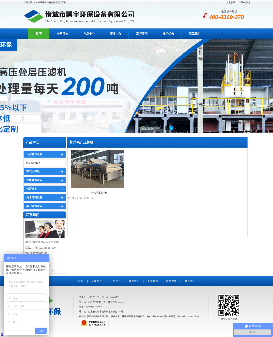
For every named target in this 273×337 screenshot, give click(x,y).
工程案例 (142, 33)
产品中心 (243, 2)
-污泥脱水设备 (33, 162)
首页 (80, 281)
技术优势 (168, 33)
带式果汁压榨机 (81, 142)
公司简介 (62, 33)
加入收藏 (230, 2)
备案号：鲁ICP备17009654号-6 (183, 316)
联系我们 (194, 33)
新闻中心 (115, 33)
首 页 (39, 33)
